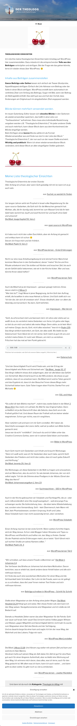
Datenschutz (66, 357)
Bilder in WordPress (63, 442)
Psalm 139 (65, 327)
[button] (74, 690)
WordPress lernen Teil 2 (61, 551)
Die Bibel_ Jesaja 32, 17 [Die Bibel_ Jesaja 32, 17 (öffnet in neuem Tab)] (56, 369)
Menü (38, 24)
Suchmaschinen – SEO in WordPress (55, 489)
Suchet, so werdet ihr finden (59, 194)
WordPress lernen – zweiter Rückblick (55, 673)
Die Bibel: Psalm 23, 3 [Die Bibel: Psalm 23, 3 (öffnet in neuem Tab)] (14, 545)
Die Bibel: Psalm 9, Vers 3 (16, 244)
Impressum (51, 723)
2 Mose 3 (22, 290)
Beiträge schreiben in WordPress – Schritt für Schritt (48, 591)
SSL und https (65, 395)
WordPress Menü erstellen (60, 638)
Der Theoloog (27, 9)
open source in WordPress (60, 225)
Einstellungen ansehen (38, 718)
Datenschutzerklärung (40, 723)
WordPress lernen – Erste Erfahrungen (55, 250)
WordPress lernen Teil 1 (61, 278)
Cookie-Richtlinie (27, 723)
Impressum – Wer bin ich (61, 309)
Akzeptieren (38, 706)
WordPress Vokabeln (62, 520)
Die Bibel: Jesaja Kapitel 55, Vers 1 (20, 219)
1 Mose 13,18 (19, 648)
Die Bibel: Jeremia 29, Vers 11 (18, 463)
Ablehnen (38, 712)
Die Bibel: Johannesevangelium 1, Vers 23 (23, 483)
